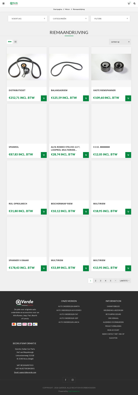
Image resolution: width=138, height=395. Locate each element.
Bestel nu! (44, 98)
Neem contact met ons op (113, 334)
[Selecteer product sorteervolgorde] (120, 42)
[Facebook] (65, 380)
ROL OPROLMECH (18, 203)
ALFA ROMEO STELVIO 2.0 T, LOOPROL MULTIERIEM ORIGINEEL (65, 148)
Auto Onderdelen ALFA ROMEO (68, 310)
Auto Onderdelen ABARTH (69, 306)
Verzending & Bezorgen (113, 310)
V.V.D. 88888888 (101, 147)
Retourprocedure (113, 314)
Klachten (113, 338)
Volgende (115, 280)
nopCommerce (74, 391)
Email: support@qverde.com (25, 372)
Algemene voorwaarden (113, 322)
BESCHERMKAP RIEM (62, 203)
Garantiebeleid (113, 306)
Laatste (124, 281)
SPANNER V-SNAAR (19, 260)
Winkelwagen (130, 2)
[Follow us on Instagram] (72, 380)
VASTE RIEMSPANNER (104, 90)
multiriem (57, 260)
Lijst (15, 42)
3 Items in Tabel (9, 42)
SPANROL (14, 147)
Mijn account (113, 330)
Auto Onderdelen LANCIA (69, 322)
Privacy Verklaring (113, 326)
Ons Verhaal (113, 318)
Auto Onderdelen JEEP (69, 318)
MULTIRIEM (99, 203)
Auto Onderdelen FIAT (69, 314)
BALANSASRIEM (59, 90)
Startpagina (57, 9)
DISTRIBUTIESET (17, 90)
